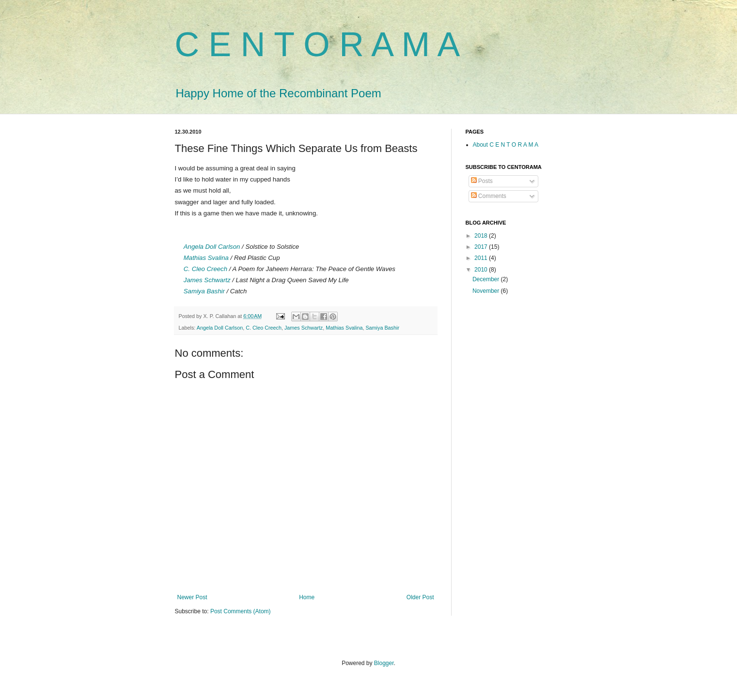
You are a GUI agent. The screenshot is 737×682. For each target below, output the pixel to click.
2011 (481, 258)
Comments (488, 196)
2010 (481, 269)
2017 (481, 246)
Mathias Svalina (206, 257)
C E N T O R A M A (317, 44)
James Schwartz (207, 280)
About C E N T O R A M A (506, 144)
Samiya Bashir (204, 291)
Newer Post (192, 597)
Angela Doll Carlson (212, 246)
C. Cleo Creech (205, 269)
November (486, 291)
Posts (482, 181)
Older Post (420, 597)
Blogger (384, 663)
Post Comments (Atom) (240, 611)
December (486, 279)
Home (306, 597)
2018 (481, 235)
